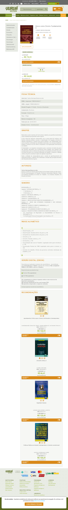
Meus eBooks (43, 3)
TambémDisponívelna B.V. (41, 316)
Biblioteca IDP (10, 49)
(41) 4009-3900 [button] (30, 1)
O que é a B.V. (23, 491)
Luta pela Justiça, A (41, 360)
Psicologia (10, 39)
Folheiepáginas (43, 316)
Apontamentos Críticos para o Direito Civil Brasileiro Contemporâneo (41, 318)
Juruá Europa (53, 3)
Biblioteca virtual (25, 15)
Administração (11, 25)
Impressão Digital (9, 483)
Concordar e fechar (34, 504)
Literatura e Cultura (12, 37)
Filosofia (9, 34)
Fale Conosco (8, 490)
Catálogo (50, 481)
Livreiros (58, 15)
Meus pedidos (35, 3)
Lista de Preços (52, 483)
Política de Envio (24, 486)
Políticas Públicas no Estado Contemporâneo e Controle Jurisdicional (41, 445)
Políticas (22, 480)
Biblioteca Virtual (25, 490)
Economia (9, 32)
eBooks (18, 15)
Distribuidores (51, 485)
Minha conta (27, 3)
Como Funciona (23, 493)
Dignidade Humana (41, 403)
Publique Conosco (43, 15)
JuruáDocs (37, 493)
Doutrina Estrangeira (12, 46)
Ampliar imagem (26, 46)
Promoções (8, 15)
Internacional (10, 44)
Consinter (63, 15)
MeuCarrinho (57, 9)
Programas (37, 480)
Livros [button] (13, 15)
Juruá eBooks (8, 486)
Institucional (52, 15)
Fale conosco (42, 1)
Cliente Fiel (36, 481)
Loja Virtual (40, 9)
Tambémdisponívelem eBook (40, 358)
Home (6, 20)
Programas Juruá (34, 15)
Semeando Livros (38, 483)
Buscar (46, 9)
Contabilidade (10, 27)
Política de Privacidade (25, 481)
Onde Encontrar (9, 488)
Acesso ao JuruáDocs (39, 495)
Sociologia (10, 42)
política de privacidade (39, 500)
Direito (8, 30)
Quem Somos (8, 481)
